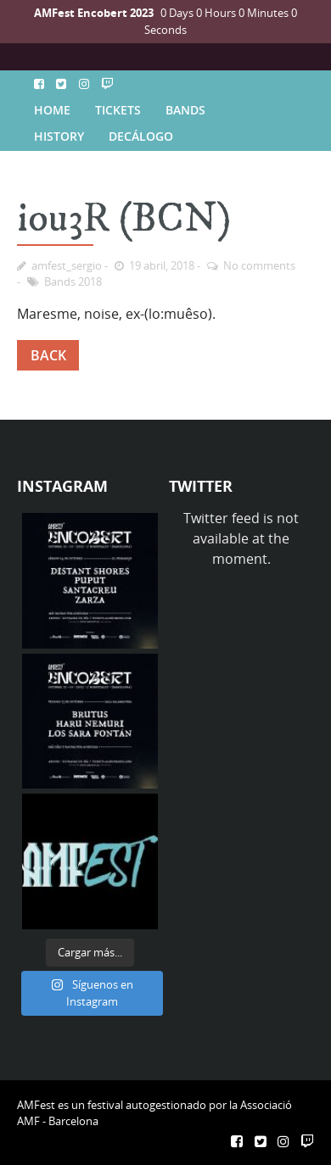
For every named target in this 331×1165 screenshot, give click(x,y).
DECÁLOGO (141, 136)
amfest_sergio (66, 265)
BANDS (185, 110)
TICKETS (118, 110)
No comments (259, 265)
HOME (52, 110)
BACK (48, 355)
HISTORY (59, 136)
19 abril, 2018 (161, 265)
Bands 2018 (73, 281)
